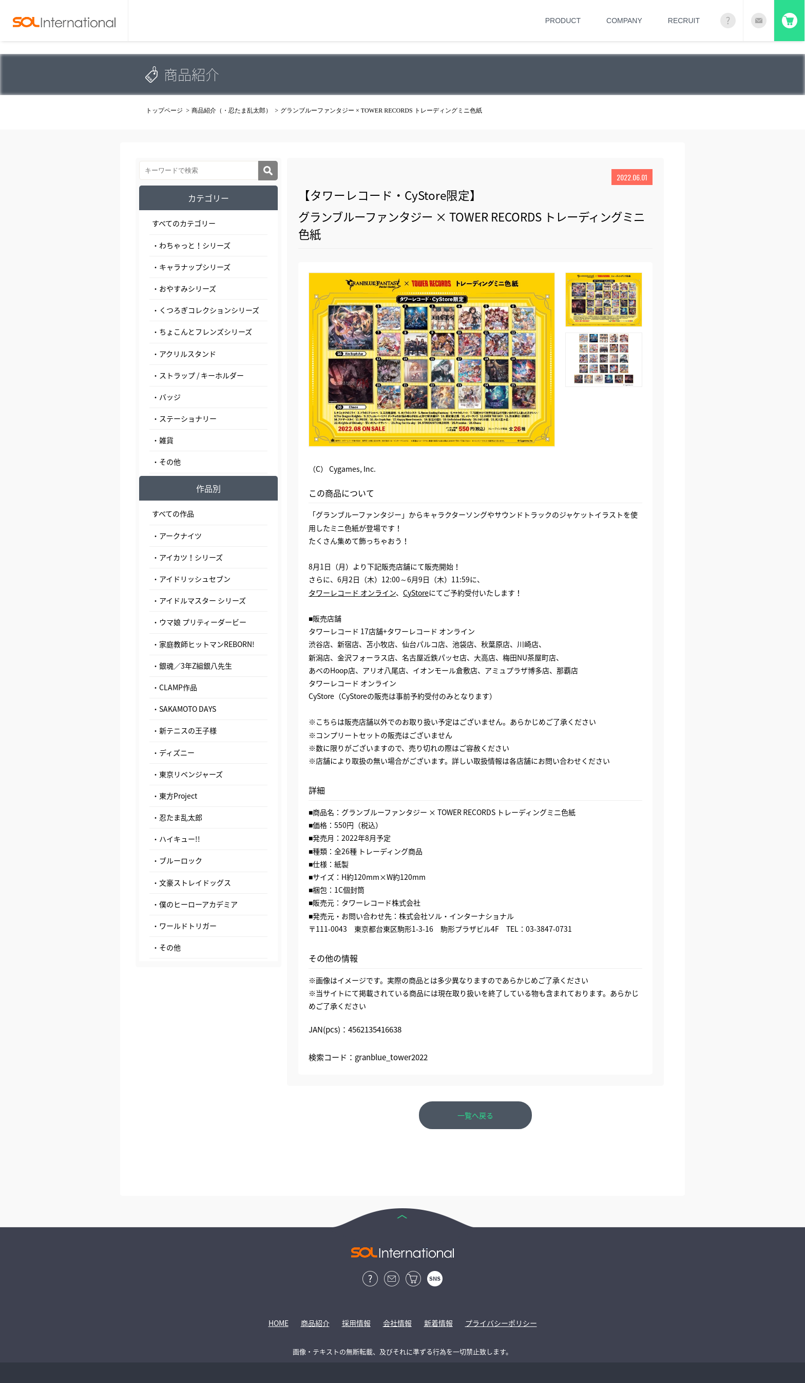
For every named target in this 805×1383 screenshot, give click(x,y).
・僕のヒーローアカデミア (195, 904)
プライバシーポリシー (501, 1323)
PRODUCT (563, 20)
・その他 (166, 461)
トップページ (164, 110)
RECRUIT (684, 20)
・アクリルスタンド (184, 353)
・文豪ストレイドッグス (191, 882)
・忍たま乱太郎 (177, 817)
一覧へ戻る (475, 1115)
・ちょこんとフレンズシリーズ (202, 331)
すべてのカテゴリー (184, 223)
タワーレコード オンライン (352, 592)
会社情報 (397, 1323)
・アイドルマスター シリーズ (199, 600)
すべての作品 (173, 513)
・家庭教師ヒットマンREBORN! (203, 644)
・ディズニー (173, 752)
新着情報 (438, 1323)
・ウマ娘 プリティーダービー (199, 622)
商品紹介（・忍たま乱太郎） (231, 110)
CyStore (416, 592)
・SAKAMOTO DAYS (184, 709)
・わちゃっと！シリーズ (191, 245)
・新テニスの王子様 (184, 730)
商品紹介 (315, 1323)
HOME (279, 1323)
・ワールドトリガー (184, 925)
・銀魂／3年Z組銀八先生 (192, 665)
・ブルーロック (177, 860)
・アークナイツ (177, 535)
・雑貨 (163, 440)
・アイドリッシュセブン (191, 579)
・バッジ (166, 397)
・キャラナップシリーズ (191, 267)
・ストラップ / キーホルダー (198, 375)
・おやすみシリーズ (184, 288)
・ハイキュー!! (176, 839)
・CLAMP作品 (174, 687)
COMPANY (624, 20)
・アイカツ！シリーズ (187, 557)
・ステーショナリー (184, 418)
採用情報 (356, 1323)
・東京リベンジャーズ (187, 774)
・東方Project (174, 795)
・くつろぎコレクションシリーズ (205, 310)
